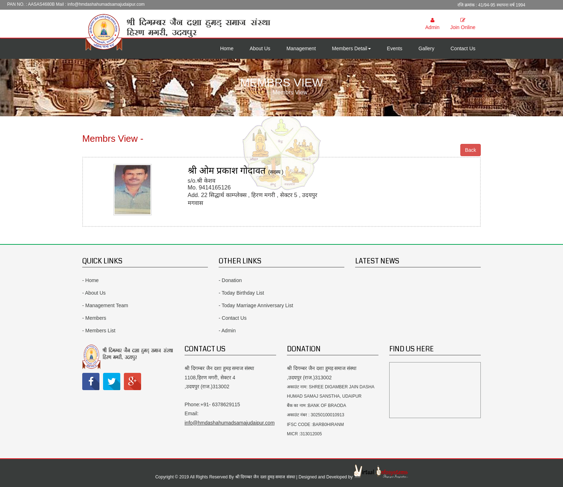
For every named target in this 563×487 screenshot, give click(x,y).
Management (301, 48)
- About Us (94, 293)
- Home (90, 280)
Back (470, 150)
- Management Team (105, 305)
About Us (260, 48)
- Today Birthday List (241, 293)
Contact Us (463, 48)
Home (226, 48)
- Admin (227, 330)
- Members (94, 318)
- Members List (99, 330)
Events (395, 48)
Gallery (426, 48)
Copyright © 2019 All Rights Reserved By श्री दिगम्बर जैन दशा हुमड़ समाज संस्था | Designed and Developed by (254, 476)
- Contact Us (233, 318)
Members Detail (351, 48)
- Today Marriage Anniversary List (256, 305)
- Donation (230, 280)
